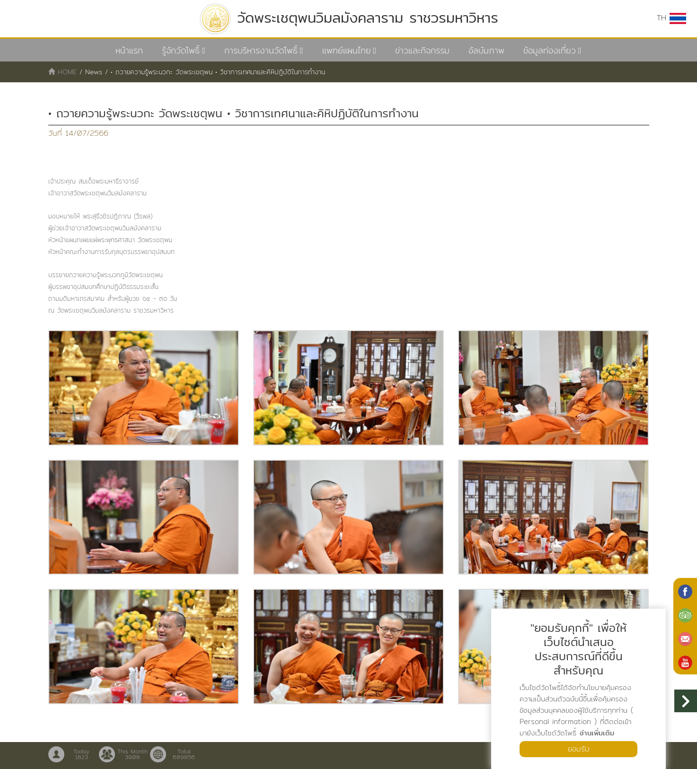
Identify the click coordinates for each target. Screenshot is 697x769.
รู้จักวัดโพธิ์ (181, 50)
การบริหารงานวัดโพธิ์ (261, 50)
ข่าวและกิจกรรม (422, 50)
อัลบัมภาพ (486, 50)
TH (671, 18)
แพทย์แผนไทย (346, 50)
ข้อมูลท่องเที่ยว (549, 50)
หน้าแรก (129, 50)
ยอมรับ (579, 749)
